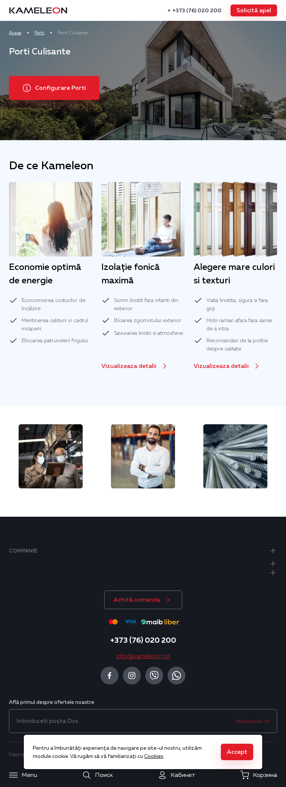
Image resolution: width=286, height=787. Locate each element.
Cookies (153, 756)
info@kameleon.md (143, 656)
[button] (254, 10)
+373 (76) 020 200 (197, 10)
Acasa (15, 32)
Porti (39, 32)
